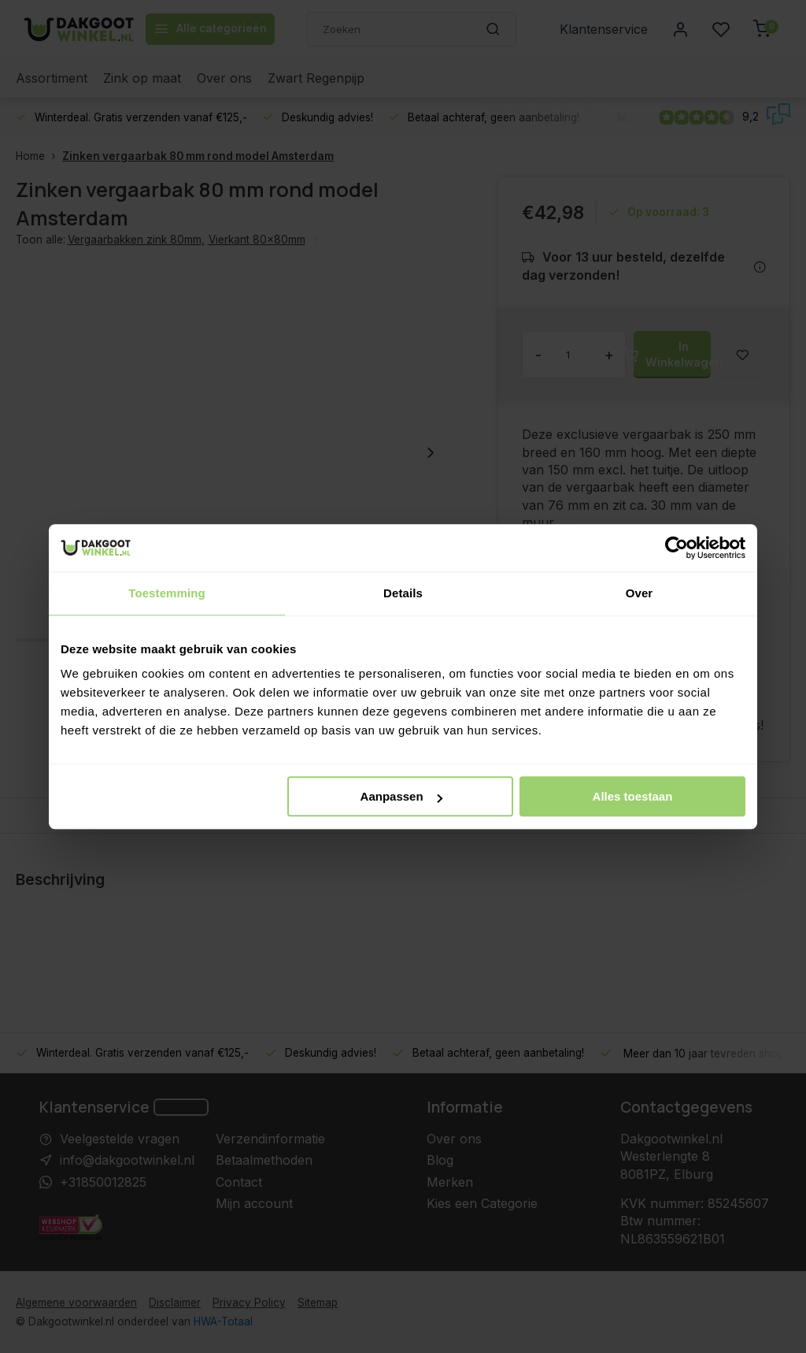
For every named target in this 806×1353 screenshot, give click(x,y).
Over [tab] (639, 593)
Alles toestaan (633, 796)
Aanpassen (401, 796)
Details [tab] (403, 593)
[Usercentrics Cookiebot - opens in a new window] (676, 547)
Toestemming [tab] (166, 593)
